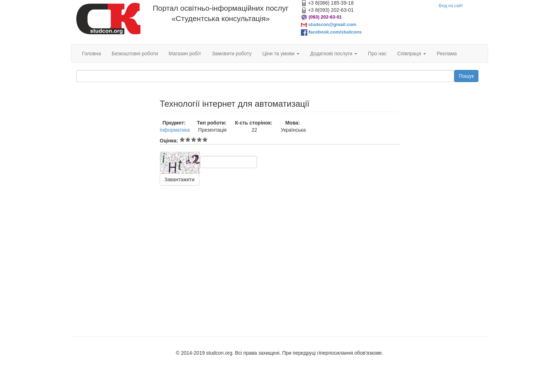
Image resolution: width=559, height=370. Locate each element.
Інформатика (175, 130)
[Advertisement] (112, 206)
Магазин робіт (185, 53)
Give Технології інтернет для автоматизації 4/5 (199, 139)
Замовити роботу (232, 53)
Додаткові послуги (333, 53)
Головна (91, 53)
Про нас (377, 53)
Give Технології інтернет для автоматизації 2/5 (188, 139)
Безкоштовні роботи (135, 53)
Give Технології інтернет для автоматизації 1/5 (182, 139)
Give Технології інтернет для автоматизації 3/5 (193, 139)
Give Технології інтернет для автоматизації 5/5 (205, 139)
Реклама (447, 53)
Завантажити (179, 179)
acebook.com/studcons (335, 32)
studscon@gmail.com (332, 24)
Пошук (466, 76)
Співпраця (411, 53)
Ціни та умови (280, 53)
